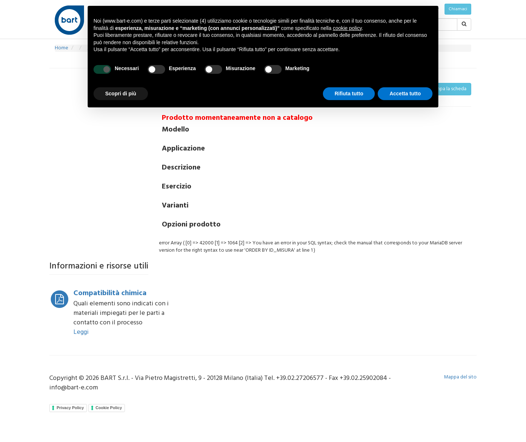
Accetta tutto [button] (405, 93)
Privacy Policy (70, 407)
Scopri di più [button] (120, 93)
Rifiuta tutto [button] (349, 93)
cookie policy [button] (347, 28)
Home (61, 48)
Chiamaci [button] (458, 9)
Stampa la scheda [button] (447, 89)
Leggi (81, 332)
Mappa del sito (460, 377)
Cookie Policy (109, 407)
